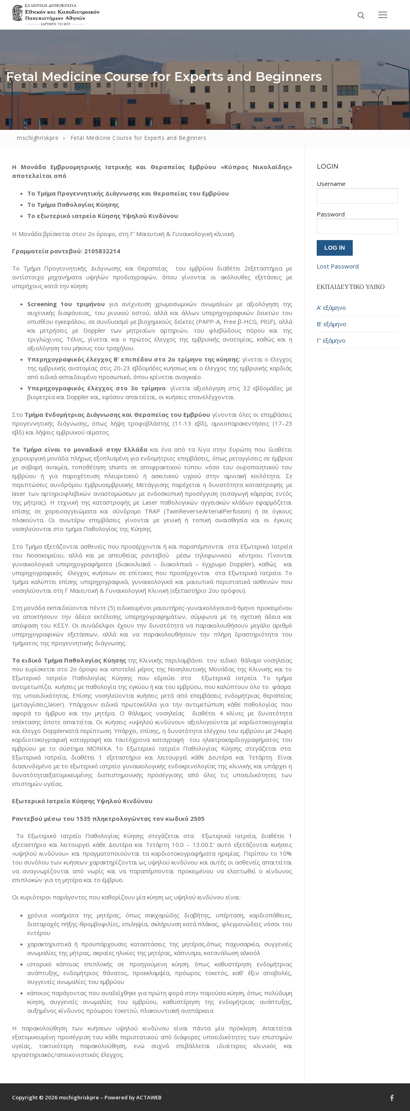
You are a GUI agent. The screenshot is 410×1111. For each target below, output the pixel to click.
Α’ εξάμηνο (331, 307)
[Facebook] (392, 1098)
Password (331, 214)
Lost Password (338, 266)
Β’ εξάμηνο (331, 324)
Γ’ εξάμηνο (331, 340)
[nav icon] (383, 14)
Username (331, 184)
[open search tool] (361, 15)
